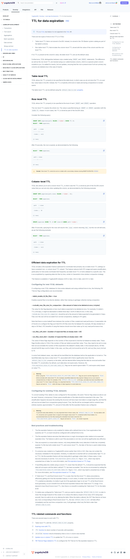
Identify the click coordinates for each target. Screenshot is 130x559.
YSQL (67, 32)
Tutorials (6, 19)
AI (3, 57)
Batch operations (9, 39)
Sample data (7, 82)
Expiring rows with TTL (43, 526)
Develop (6, 16)
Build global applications (12, 64)
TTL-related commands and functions (117, 59)
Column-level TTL (115, 33)
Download (8, 548)
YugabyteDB (35, 16)
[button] (124, 2)
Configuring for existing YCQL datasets (116, 49)
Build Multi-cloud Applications (14, 67)
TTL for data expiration (11, 50)
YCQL (67, 21)
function (39, 530)
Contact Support (10, 555)
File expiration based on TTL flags (79, 461)
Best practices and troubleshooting (117, 54)
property (80, 90)
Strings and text (8, 46)
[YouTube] (124, 552)
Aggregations (8, 35)
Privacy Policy (86, 557)
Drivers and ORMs (9, 53)
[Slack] (111, 552)
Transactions (8, 28)
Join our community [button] (11, 552)
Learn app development (11, 24)
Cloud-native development (12, 78)
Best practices (8, 71)
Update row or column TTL (44, 537)
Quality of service (9, 75)
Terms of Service (97, 557)
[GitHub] (115, 552)
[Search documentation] (35, 2)
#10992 (96, 171)
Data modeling (8, 60)
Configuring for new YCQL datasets (118, 42)
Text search (7, 32)
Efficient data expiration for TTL (117, 37)
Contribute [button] (114, 16)
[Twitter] (118, 552)
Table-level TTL (114, 27)
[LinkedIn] (121, 552)
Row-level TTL (114, 30)
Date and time (8, 42)
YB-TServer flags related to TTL (46, 541)
